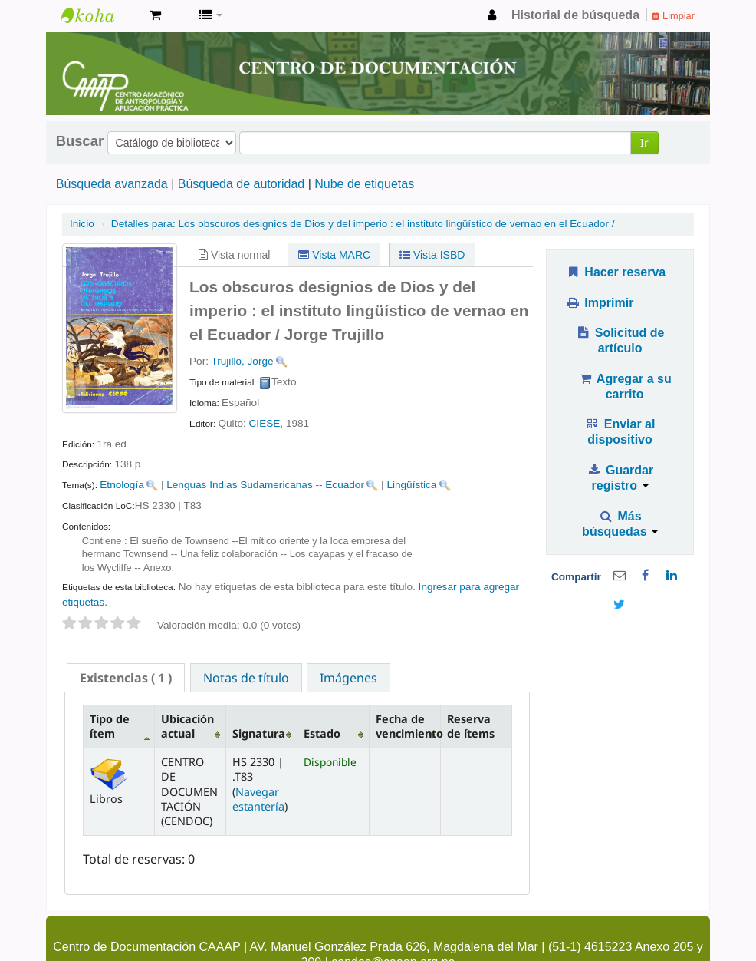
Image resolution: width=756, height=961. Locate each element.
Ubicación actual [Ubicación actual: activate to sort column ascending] (187, 726)
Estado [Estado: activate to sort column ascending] (322, 733)
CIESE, (266, 423)
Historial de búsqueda (575, 14)
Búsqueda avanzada (112, 183)
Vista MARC (334, 255)
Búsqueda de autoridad (241, 183)
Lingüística (411, 484)
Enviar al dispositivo (620, 432)
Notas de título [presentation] (246, 677)
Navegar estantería (258, 799)
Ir (644, 142)
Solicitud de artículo (620, 340)
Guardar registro (620, 478)
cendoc (99, 15)
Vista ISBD (432, 255)
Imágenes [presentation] (348, 677)
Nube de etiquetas (364, 183)
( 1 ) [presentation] (126, 677)
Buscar (80, 141)
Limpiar (673, 15)
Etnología (121, 484)
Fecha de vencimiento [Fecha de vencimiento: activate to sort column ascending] (408, 726)
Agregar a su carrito (624, 386)
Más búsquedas (620, 524)
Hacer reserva (615, 272)
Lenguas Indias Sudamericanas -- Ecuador (265, 484)
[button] (155, 15)
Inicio (82, 224)
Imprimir (599, 302)
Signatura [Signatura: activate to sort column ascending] (258, 733)
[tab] (126, 677)
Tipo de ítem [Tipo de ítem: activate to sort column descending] (110, 726)
